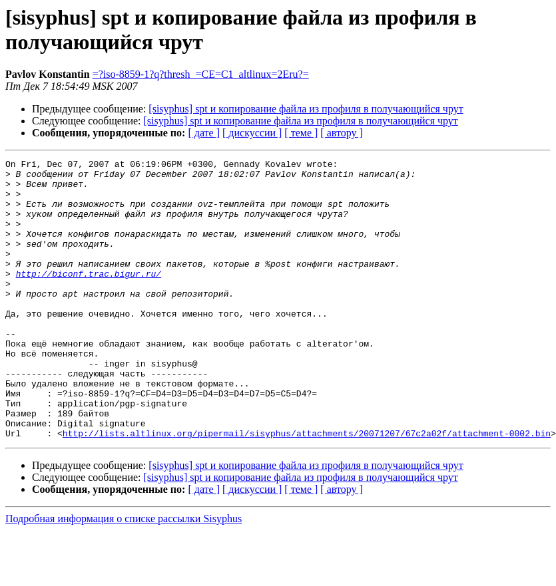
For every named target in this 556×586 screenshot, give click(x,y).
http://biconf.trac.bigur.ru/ (88, 297)
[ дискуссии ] (252, 132)
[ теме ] (301, 132)
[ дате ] (204, 132)
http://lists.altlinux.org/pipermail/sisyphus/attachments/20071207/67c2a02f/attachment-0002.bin (307, 489)
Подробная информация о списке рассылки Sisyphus (123, 574)
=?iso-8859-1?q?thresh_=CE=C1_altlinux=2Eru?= (201, 74)
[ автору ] (341, 132)
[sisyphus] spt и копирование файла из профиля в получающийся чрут (305, 108)
